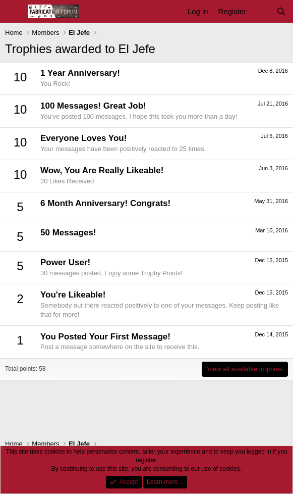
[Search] (281, 11)
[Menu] (14, 12)
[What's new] (261, 11)
